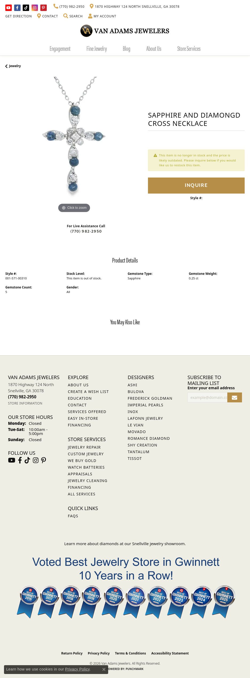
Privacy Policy (99, 653)
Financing (79, 487)
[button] (73, 16)
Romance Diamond (149, 438)
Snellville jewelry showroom (158, 543)
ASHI (133, 384)
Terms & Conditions (130, 653)
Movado (137, 431)
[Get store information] (25, 403)
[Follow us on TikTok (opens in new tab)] (26, 8)
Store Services (189, 48)
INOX (133, 411)
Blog (126, 48)
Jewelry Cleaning (87, 480)
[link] (69, 7)
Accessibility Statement (170, 653)
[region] (74, 145)
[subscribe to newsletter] (234, 397)
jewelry (15, 66)
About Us (153, 48)
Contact (77, 404)
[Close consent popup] (104, 669)
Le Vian (136, 424)
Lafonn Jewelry (145, 418)
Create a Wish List (88, 391)
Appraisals (80, 473)
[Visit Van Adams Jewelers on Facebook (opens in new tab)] (17, 8)
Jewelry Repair (84, 447)
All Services (81, 493)
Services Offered (87, 411)
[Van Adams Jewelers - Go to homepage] (125, 30)
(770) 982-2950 (86, 231)
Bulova (136, 391)
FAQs (73, 515)
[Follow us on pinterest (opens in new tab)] (43, 8)
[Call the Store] (22, 396)
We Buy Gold (82, 460)
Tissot (135, 458)
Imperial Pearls (145, 404)
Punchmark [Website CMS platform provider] (135, 669)
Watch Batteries (86, 467)
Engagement (60, 48)
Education (80, 398)
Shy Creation (142, 445)
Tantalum (139, 451)
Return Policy (72, 653)
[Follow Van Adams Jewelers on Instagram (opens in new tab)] (35, 8)
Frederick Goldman (150, 398)
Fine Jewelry (97, 48)
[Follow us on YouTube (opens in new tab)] (8, 8)
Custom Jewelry (86, 453)
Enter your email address (211, 387)
